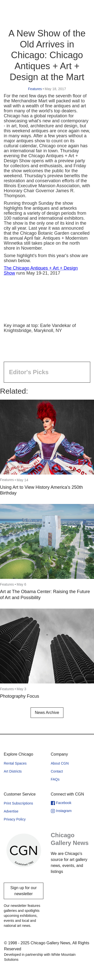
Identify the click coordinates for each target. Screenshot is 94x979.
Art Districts (13, 771)
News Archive (47, 712)
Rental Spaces (15, 763)
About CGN (60, 763)
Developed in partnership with (40, 957)
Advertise (11, 811)
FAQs (55, 779)
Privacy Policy (15, 819)
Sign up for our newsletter (23, 891)
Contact (57, 771)
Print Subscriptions (18, 803)
